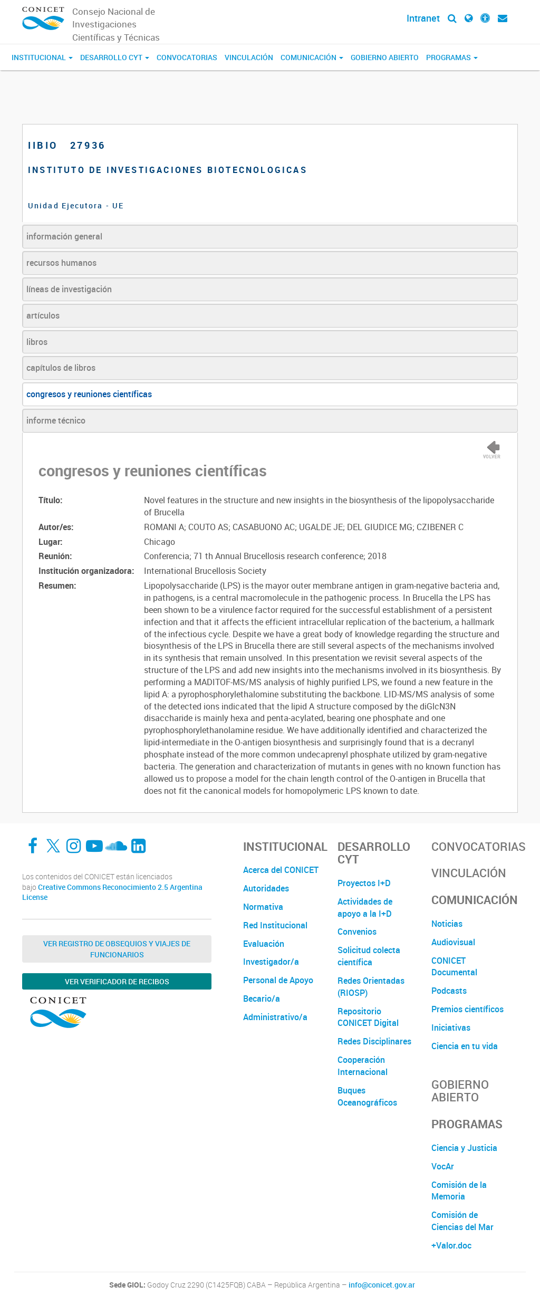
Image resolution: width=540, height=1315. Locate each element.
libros (36, 342)
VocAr (442, 1166)
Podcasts (449, 990)
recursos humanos (61, 262)
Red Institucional (275, 925)
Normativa (263, 907)
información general (64, 236)
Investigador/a (271, 961)
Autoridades (266, 888)
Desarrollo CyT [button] (114, 57)
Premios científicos (467, 1009)
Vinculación (249, 57)
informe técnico (55, 420)
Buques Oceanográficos (367, 1096)
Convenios (357, 931)
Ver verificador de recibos (117, 981)
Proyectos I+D (364, 883)
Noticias (446, 923)
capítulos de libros (60, 367)
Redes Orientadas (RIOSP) (371, 987)
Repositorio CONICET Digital (368, 1017)
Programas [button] (452, 57)
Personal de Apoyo (278, 980)
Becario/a (261, 998)
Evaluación (263, 943)
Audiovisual (453, 942)
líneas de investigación (69, 289)
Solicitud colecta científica (369, 956)
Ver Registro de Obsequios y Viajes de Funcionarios (116, 948)
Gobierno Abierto (385, 57)
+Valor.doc (451, 1245)
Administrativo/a (275, 1017)
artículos (43, 315)
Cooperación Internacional (363, 1066)
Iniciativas (450, 1027)
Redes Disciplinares (374, 1041)
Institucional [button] (42, 57)
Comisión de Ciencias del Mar (462, 1221)
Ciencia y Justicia (464, 1148)
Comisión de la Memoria (459, 1191)
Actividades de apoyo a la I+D (365, 907)
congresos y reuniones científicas (89, 394)
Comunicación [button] (312, 57)
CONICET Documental (454, 966)
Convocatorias (187, 57)
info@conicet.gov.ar (382, 1285)
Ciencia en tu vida (464, 1046)
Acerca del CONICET (281, 870)
